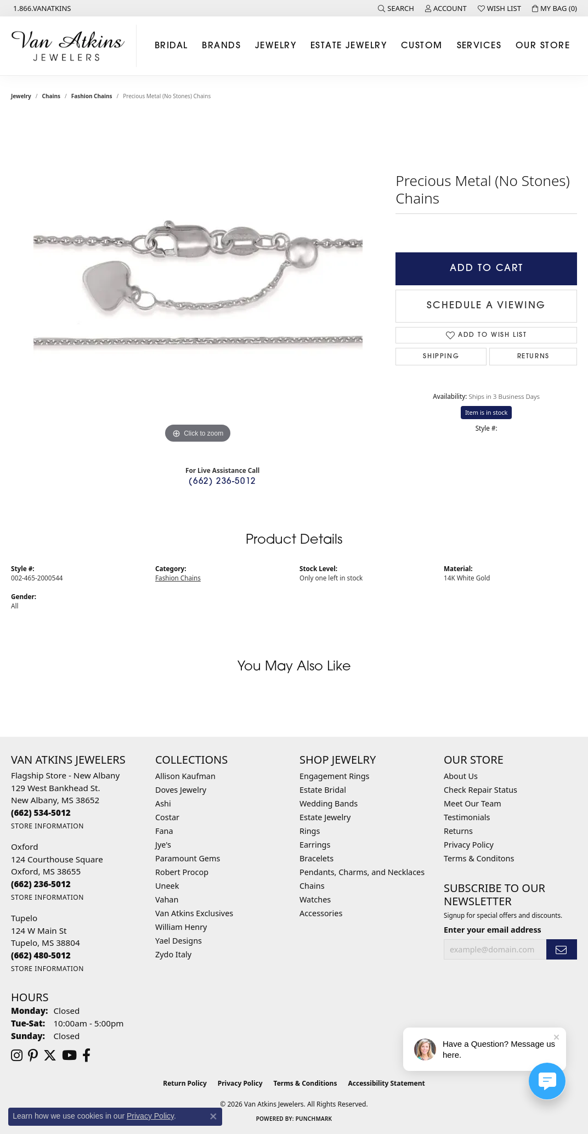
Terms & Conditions (305, 1083)
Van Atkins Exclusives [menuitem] (194, 913)
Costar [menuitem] (167, 817)
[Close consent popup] (213, 1116)
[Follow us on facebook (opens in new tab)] (86, 1055)
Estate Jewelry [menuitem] (324, 817)
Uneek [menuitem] (167, 886)
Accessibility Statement (386, 1083)
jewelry (21, 96)
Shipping (441, 356)
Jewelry (275, 46)
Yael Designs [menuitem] (178, 940)
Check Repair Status (480, 790)
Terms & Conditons (479, 858)
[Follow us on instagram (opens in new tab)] (16, 1055)
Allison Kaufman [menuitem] (185, 776)
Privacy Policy (469, 844)
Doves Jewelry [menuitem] (180, 790)
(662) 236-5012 (222, 482)
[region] (198, 281)
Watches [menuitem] (315, 899)
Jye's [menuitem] (163, 844)
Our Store (543, 46)
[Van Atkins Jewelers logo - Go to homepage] (71, 46)
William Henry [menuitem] (181, 927)
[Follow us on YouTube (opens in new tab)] (69, 1055)
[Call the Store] (41, 812)
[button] (396, 8)
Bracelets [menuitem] (316, 858)
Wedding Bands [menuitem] (328, 803)
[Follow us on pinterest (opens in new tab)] (33, 1055)
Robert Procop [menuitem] (181, 872)
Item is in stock (486, 412)
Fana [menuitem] (164, 831)
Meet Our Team (472, 803)
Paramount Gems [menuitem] (187, 858)
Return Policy (185, 1083)
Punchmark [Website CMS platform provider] (314, 1118)
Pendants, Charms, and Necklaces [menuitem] (362, 872)
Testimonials (467, 817)
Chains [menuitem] (312, 886)
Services (479, 46)
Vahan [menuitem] (166, 899)
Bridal (171, 46)
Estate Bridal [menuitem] (322, 790)
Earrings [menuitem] (314, 844)
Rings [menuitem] (309, 831)
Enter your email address (492, 929)
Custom (422, 46)
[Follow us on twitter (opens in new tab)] (49, 1055)
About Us (461, 776)
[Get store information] (47, 826)
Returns (533, 356)
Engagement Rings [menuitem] (334, 776)
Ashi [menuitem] (163, 803)
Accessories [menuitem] (320, 913)
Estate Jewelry (348, 46)
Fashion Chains (91, 96)
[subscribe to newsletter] (561, 949)
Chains (51, 96)
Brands (221, 46)
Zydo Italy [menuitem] (173, 954)
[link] (41, 8)
